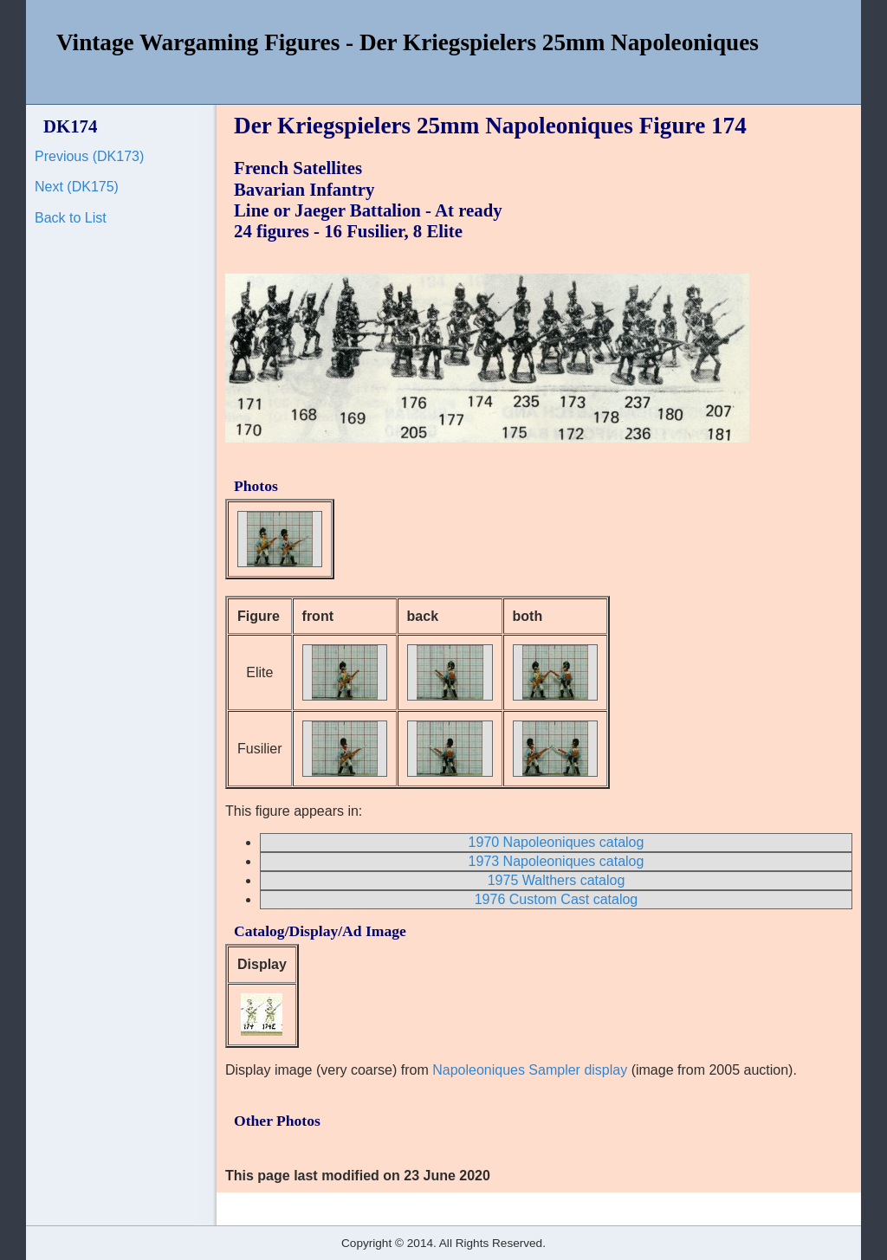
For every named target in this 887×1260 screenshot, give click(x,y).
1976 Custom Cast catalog (556, 899)
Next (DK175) (77, 186)
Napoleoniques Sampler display (529, 1070)
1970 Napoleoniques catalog (556, 842)
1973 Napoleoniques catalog (556, 861)
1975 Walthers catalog (556, 880)
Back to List (71, 217)
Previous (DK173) (89, 156)
